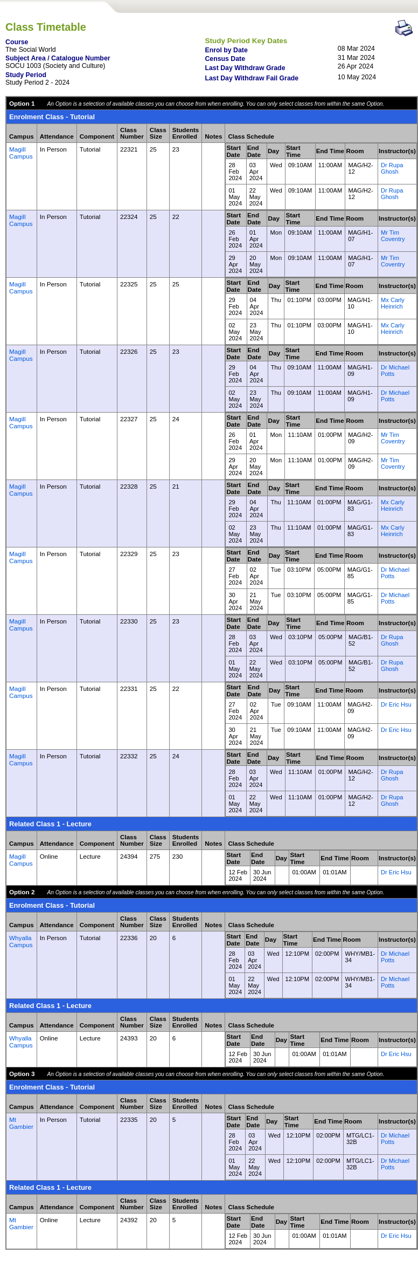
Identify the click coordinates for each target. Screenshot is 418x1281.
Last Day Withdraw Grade (245, 68)
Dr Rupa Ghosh (392, 168)
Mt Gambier (21, 1123)
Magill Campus (21, 153)
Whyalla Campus (21, 941)
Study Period (25, 75)
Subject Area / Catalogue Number (57, 58)
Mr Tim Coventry (393, 235)
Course (16, 42)
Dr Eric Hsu (396, 704)
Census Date (225, 59)
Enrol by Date (226, 50)
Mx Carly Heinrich (393, 303)
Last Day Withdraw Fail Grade (251, 78)
